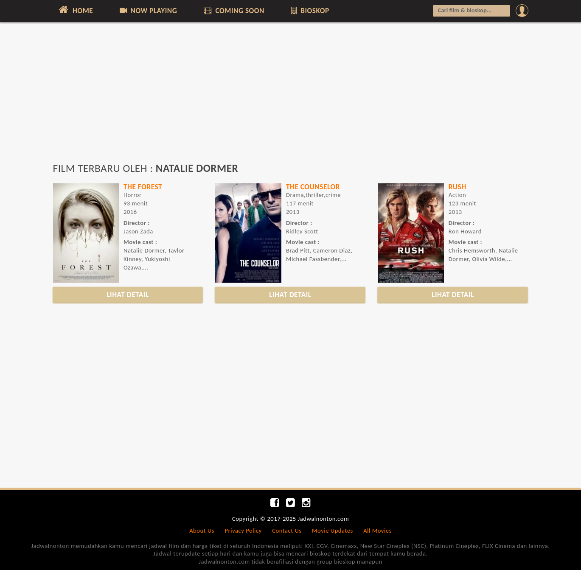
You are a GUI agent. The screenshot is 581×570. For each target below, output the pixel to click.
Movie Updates (332, 530)
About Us (201, 530)
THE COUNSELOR (313, 186)
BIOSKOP (309, 10)
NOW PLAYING (147, 10)
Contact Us (286, 530)
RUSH (457, 186)
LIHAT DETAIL (128, 294)
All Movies (377, 530)
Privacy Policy (243, 530)
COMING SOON (233, 10)
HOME (75, 9)
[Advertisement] (290, 96)
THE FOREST (142, 186)
